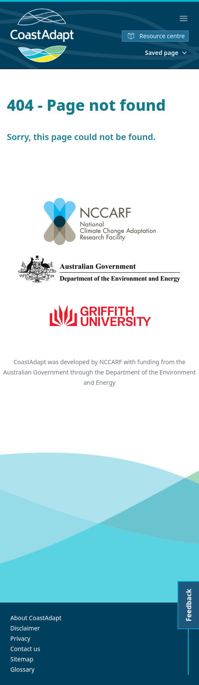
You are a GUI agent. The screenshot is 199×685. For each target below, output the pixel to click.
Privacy (20, 638)
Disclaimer (25, 628)
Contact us (25, 649)
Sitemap (21, 659)
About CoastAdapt (35, 618)
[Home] (42, 35)
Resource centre (155, 36)
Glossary (22, 669)
